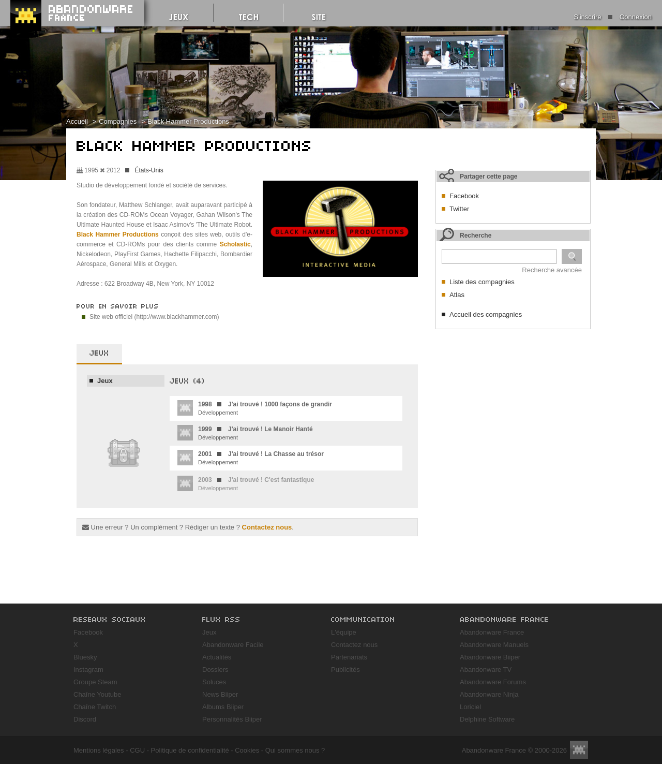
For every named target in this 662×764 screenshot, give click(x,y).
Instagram (88, 669)
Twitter (459, 208)
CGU (137, 750)
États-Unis (148, 170)
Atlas (456, 294)
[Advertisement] (513, 399)
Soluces (214, 682)
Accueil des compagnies (485, 314)
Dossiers (215, 669)
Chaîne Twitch (94, 707)
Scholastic (235, 244)
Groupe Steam (95, 682)
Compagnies (118, 121)
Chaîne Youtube (97, 694)
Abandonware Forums (493, 682)
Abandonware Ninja (489, 694)
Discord (84, 719)
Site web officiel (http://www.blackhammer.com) (154, 316)
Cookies (247, 750)
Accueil (77, 121)
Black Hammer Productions (188, 121)
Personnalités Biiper (232, 719)
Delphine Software (487, 719)
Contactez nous (267, 527)
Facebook (464, 196)
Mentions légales (98, 750)
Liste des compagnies (482, 281)
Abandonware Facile (233, 645)
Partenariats (349, 657)
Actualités (216, 657)
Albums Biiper (223, 707)
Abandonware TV (485, 669)
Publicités (345, 669)
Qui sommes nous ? (295, 750)
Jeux (105, 381)
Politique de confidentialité (190, 750)
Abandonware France (492, 632)
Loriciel (470, 707)
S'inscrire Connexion (613, 17)
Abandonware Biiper (490, 657)
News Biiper (220, 694)
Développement (254, 408)
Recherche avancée (552, 270)
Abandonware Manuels (494, 645)
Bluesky (85, 657)
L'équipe (343, 632)
